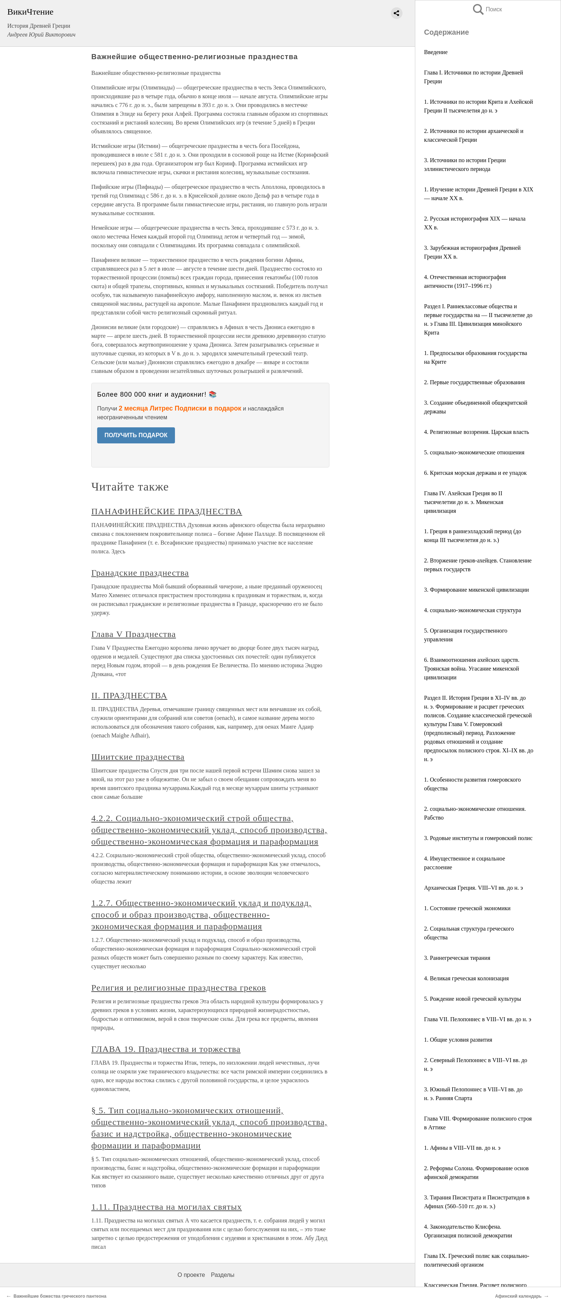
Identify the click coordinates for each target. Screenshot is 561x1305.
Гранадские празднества (140, 572)
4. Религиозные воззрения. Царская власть (476, 432)
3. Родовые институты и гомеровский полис (478, 838)
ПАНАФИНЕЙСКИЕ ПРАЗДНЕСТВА (166, 511)
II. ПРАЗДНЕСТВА (129, 695)
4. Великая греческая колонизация (466, 978)
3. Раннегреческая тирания (457, 958)
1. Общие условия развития (458, 1040)
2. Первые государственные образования (474, 382)
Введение (436, 52)
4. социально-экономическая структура (472, 610)
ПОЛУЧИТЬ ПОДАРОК (136, 435)
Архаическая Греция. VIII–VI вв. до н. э (473, 888)
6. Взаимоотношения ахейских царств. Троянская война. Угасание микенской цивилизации (471, 668)
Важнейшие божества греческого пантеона (60, 1296)
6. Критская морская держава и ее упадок (475, 473)
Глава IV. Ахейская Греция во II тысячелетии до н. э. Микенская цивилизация (463, 502)
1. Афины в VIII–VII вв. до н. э (462, 1148)
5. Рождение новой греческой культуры (472, 999)
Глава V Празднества (133, 634)
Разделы (222, 1275)
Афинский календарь (518, 1296)
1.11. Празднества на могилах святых (166, 1206)
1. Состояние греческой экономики (467, 908)
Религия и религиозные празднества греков (178, 987)
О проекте (191, 1275)
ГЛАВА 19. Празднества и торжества (166, 1049)
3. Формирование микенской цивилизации (476, 590)
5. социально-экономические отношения (474, 452)
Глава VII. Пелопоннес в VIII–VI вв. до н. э (477, 1019)
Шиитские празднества (137, 757)
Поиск (487, 9)
